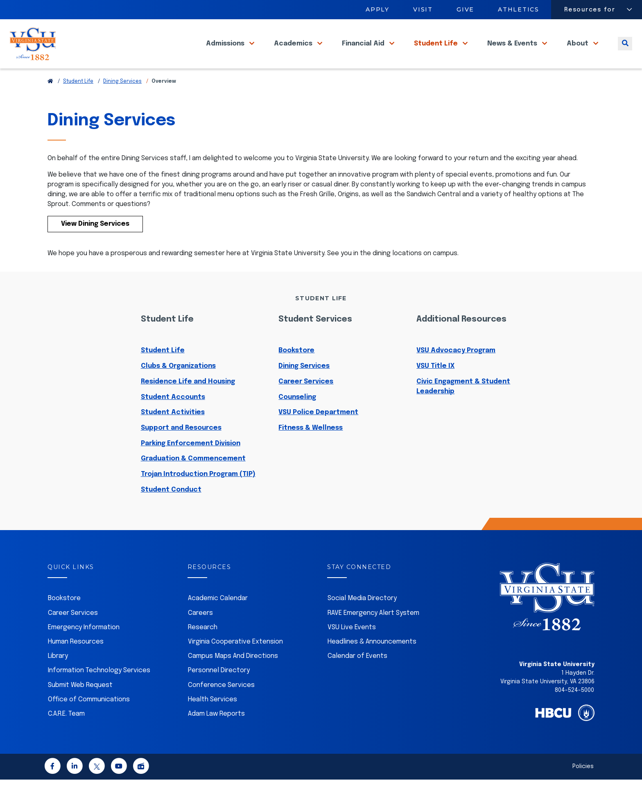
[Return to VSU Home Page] (50, 99)
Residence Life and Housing (188, 400)
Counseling (297, 415)
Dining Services (122, 99)
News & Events (513, 53)
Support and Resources (181, 446)
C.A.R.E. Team (66, 732)
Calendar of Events (357, 674)
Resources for (589, 10)
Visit (423, 9)
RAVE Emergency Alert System (373, 631)
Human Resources (76, 660)
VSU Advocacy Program (455, 368)
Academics (294, 53)
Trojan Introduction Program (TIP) (198, 492)
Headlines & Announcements (372, 660)
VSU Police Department (318, 430)
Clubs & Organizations (178, 384)
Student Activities (173, 430)
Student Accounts (173, 415)
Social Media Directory (362, 616)
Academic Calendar (218, 616)
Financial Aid (364, 53)
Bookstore (296, 368)
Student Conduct (171, 508)
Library (58, 674)
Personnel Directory (219, 688)
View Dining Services (95, 242)
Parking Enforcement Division (190, 461)
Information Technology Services (99, 688)
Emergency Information (84, 645)
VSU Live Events (352, 645)
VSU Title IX (435, 384)
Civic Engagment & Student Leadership (463, 405)
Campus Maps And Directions (233, 674)
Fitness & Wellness (310, 446)
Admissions (226, 53)
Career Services (305, 400)
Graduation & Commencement (193, 477)
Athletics (519, 9)
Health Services (212, 717)
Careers (200, 631)
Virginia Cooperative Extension (235, 660)
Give (465, 9)
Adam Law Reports (216, 732)
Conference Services (221, 703)
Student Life (436, 53)
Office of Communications (89, 717)
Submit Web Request (80, 703)
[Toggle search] (625, 53)
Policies (583, 785)
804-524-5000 (574, 709)
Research (202, 645)
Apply (377, 9)
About (578, 53)
